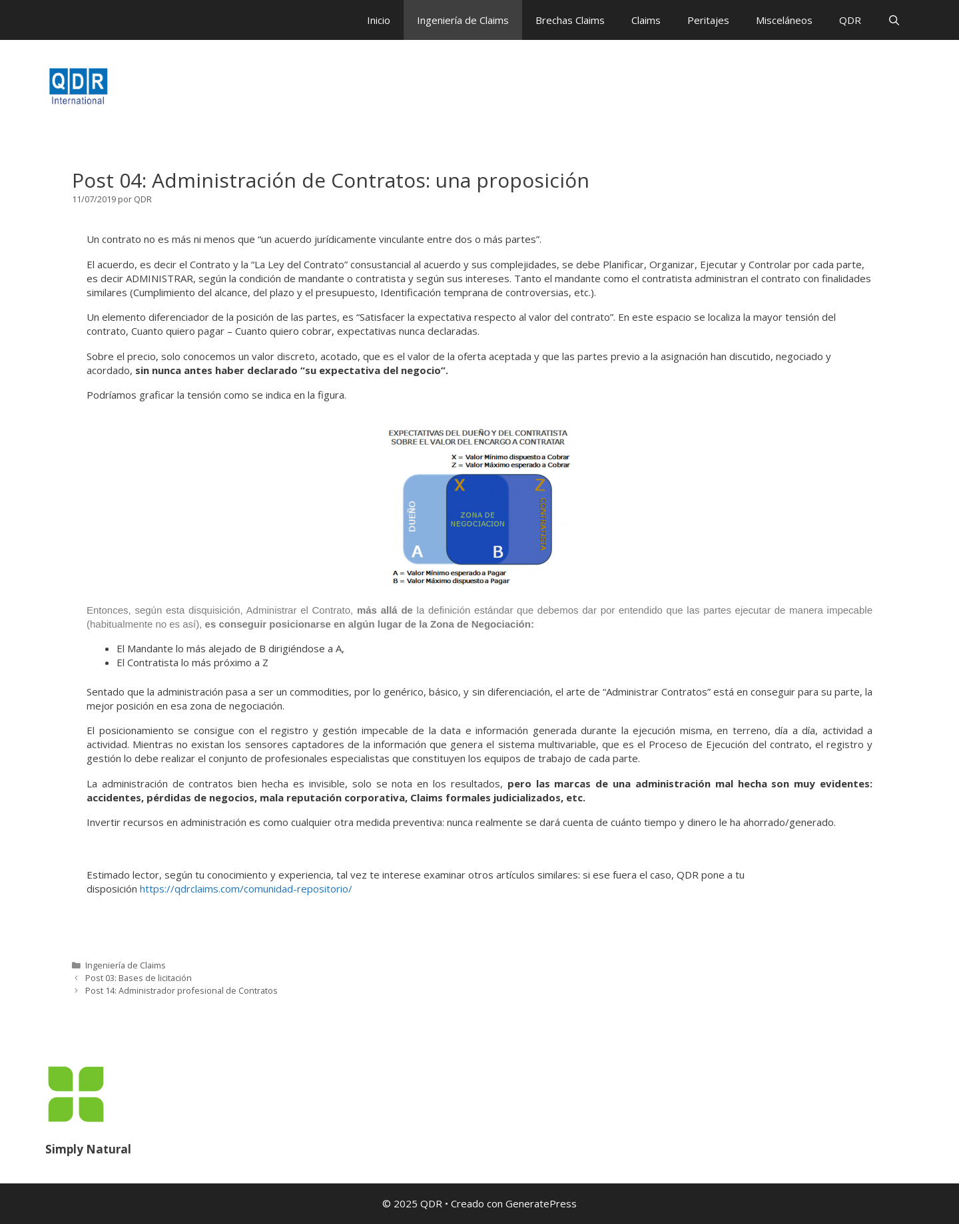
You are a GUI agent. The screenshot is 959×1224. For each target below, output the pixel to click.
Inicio (378, 20)
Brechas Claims (570, 20)
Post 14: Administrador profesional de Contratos (181, 990)
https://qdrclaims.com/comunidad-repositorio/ (246, 888)
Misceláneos (784, 20)
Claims (646, 20)
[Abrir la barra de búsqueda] (894, 20)
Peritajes (708, 20)
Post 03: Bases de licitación (138, 978)
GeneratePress (541, 1203)
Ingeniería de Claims (463, 20)
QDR (850, 20)
